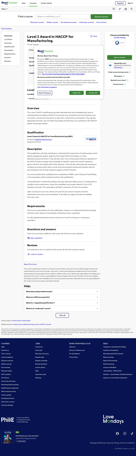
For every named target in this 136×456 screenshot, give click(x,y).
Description (8, 50)
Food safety (26, 321)
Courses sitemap (7, 405)
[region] (68, 72)
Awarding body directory (10, 385)
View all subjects (7, 357)
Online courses (52, 22)
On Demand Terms (7, 398)
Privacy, (117, 443)
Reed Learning (108, 357)
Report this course (30, 264)
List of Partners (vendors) (47, 87)
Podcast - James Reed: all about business (117, 374)
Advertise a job (40, 374)
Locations (8, 39)
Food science (6, 29)
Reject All (76, 93)
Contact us (5, 350)
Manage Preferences (98, 443)
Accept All (93, 93)
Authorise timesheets (110, 350)
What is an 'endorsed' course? (38, 308)
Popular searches (41, 361)
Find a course (25, 16)
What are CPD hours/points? (38, 297)
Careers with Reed (109, 367)
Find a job (38, 350)
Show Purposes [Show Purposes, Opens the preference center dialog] (45, 93)
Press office (73, 357)
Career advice (46, 3)
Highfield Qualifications (43, 139)
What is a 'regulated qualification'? (40, 303)
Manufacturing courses (31, 324)
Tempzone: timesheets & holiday (114, 347)
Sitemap (38, 378)
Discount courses (37, 22)
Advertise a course (7, 402)
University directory (8, 381)
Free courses (101, 22)
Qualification (9, 47)
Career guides (6, 395)
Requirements (9, 54)
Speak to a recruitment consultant (115, 378)
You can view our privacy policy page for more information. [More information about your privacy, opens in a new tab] (63, 74)
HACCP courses (45, 324)
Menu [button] (5, 9)
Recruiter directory (42, 354)
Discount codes (6, 371)
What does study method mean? (39, 291)
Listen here (22, 441)
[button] (130, 72)
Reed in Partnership (110, 361)
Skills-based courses (8, 391)
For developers (74, 354)
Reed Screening (108, 364)
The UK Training (119, 38)
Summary (8, 36)
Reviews (7, 61)
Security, (110, 443)
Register (120, 3)
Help (3, 347)
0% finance (5, 378)
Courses (33, 3)
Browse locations (41, 364)
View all (62, 315)
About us (72, 347)
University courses (86, 22)
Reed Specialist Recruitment (113, 354)
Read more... (118, 67)
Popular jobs (39, 357)
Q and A (7, 57)
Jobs (23, 3)
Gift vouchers (6, 374)
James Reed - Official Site (112, 371)
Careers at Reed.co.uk (77, 350)
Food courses (18, 324)
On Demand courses (69, 22)
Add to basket (119, 57)
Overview (8, 43)
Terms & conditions (127, 443)
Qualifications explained (9, 388)
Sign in (130, 3)
